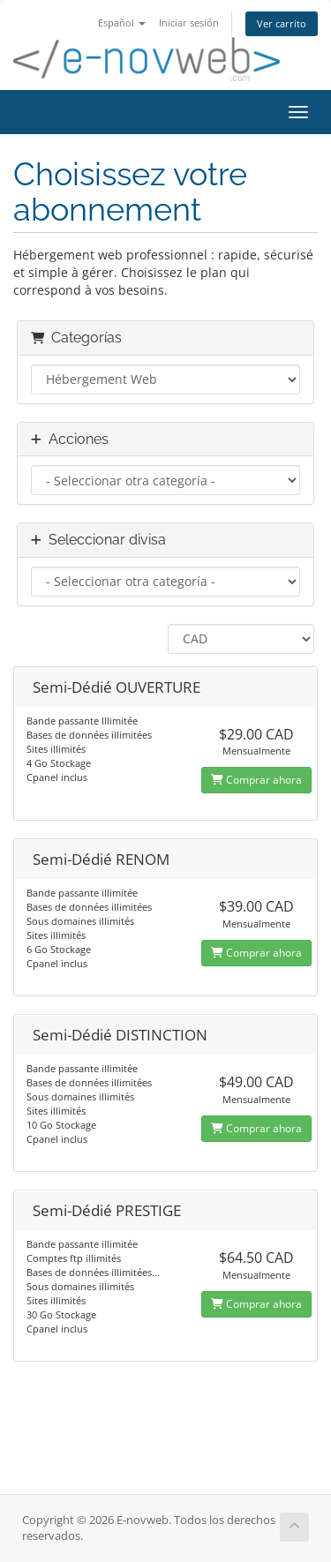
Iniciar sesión (189, 22)
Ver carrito (281, 23)
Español (122, 22)
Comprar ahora (256, 779)
